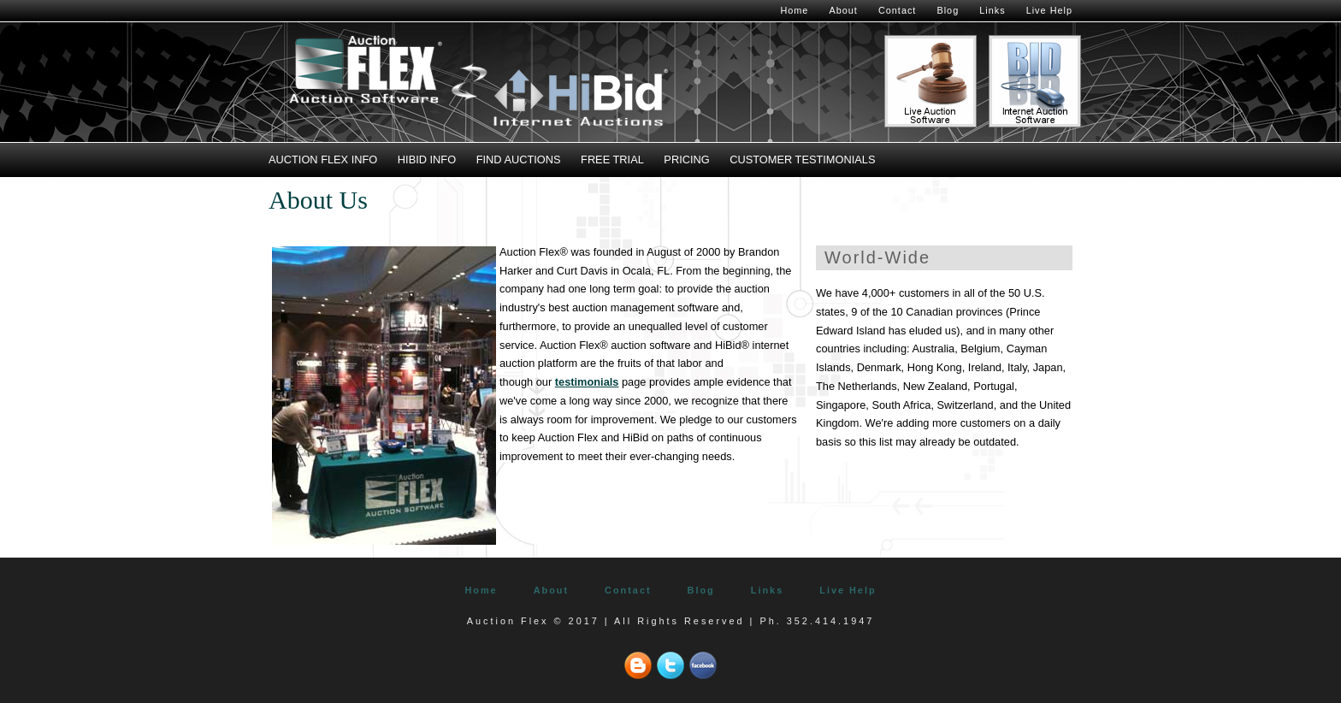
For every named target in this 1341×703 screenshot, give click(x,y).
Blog (947, 10)
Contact (897, 10)
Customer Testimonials (802, 159)
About (843, 10)
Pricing (686, 159)
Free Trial (612, 159)
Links (992, 10)
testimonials (587, 381)
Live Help (1049, 10)
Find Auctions (518, 159)
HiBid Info (427, 159)
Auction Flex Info (323, 159)
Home (794, 10)
